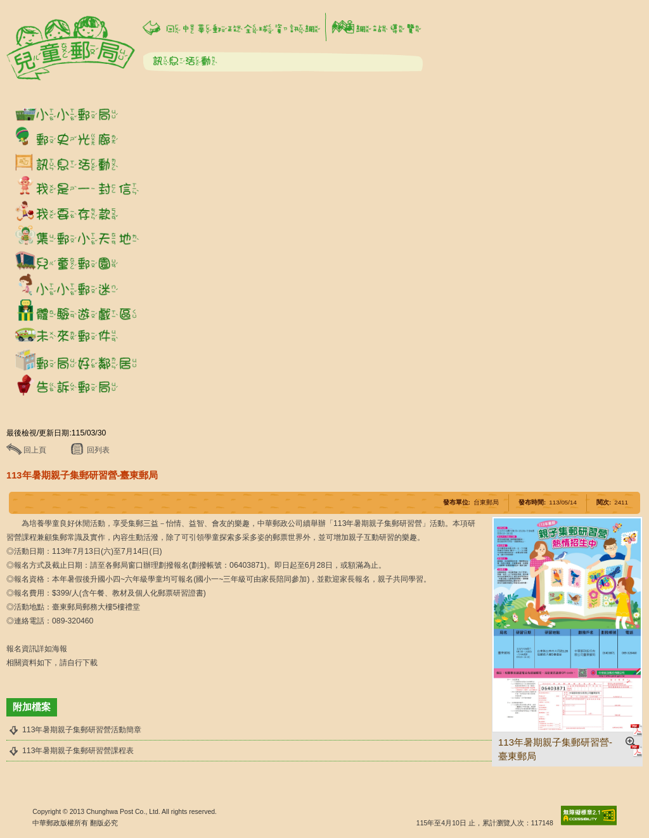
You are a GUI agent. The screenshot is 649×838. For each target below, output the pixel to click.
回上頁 (34, 450)
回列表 (98, 450)
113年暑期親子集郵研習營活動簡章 (81, 729)
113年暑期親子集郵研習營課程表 (78, 750)
